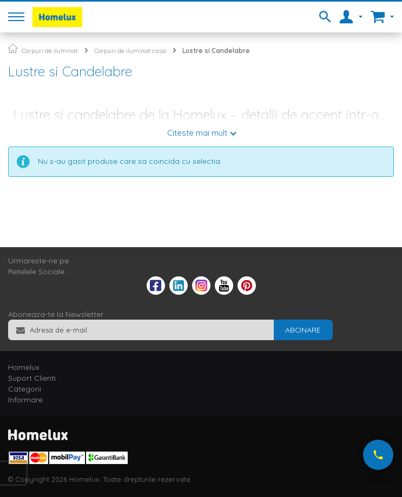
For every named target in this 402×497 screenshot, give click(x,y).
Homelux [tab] (23, 367)
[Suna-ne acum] (378, 455)
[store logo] (57, 17)
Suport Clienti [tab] (32, 378)
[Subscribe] (303, 330)
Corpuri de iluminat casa (130, 51)
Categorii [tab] (24, 389)
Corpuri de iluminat (50, 51)
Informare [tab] (25, 400)
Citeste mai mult (197, 133)
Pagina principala (12, 48)
